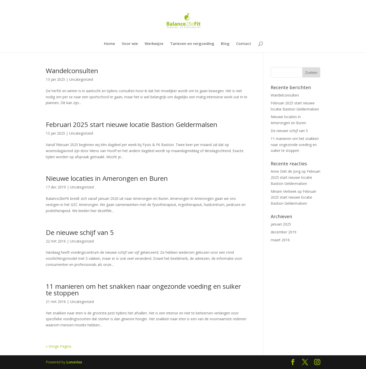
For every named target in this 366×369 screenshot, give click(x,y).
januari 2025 (281, 224)
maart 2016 (280, 239)
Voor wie (130, 44)
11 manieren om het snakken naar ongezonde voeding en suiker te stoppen (143, 289)
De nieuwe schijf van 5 (80, 232)
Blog (225, 44)
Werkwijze (154, 44)
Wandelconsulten (72, 70)
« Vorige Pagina (58, 346)
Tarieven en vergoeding (192, 44)
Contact (243, 44)
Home (109, 44)
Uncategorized (81, 79)
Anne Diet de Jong (285, 171)
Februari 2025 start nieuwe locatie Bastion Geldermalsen (131, 124)
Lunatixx (74, 362)
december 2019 (283, 232)
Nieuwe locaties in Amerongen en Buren (107, 178)
